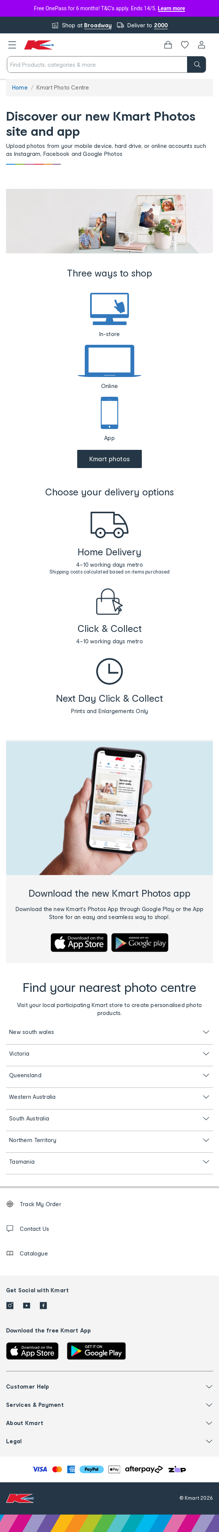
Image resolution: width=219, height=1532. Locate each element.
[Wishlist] (184, 44)
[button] (12, 44)
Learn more (171, 8)
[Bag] (168, 44)
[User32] (201, 44)
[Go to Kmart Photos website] (109, 459)
